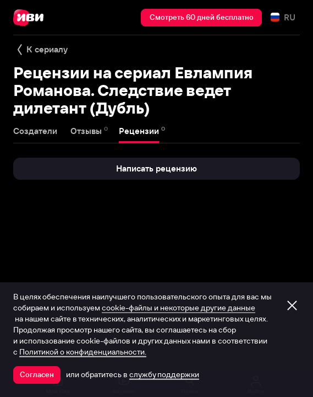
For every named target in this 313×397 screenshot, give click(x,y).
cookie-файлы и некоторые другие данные (178, 307)
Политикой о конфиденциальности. (82, 351)
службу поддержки (164, 374)
